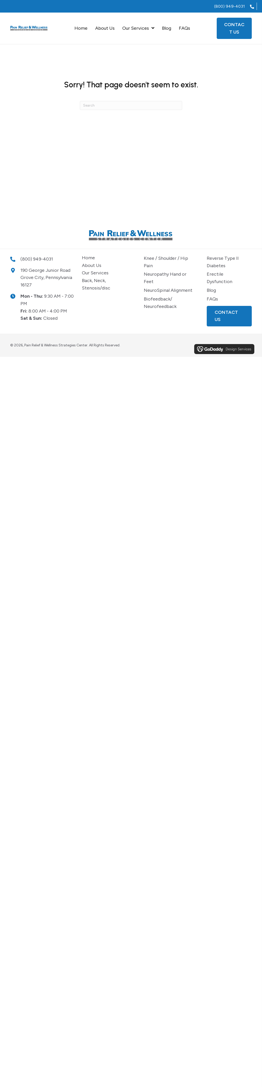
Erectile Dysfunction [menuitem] (219, 277)
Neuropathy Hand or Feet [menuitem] (165, 277)
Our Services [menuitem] (95, 273)
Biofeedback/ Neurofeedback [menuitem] (160, 302)
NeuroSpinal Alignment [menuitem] (168, 290)
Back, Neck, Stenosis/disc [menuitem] (96, 284)
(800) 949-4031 (229, 6)
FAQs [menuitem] (212, 299)
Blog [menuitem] (211, 290)
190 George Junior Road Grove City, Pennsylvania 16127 (46, 277)
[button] (229, 316)
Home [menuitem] (88, 258)
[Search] (131, 105)
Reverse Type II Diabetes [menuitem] (223, 261)
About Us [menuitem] (91, 265)
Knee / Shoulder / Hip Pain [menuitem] (166, 261)
